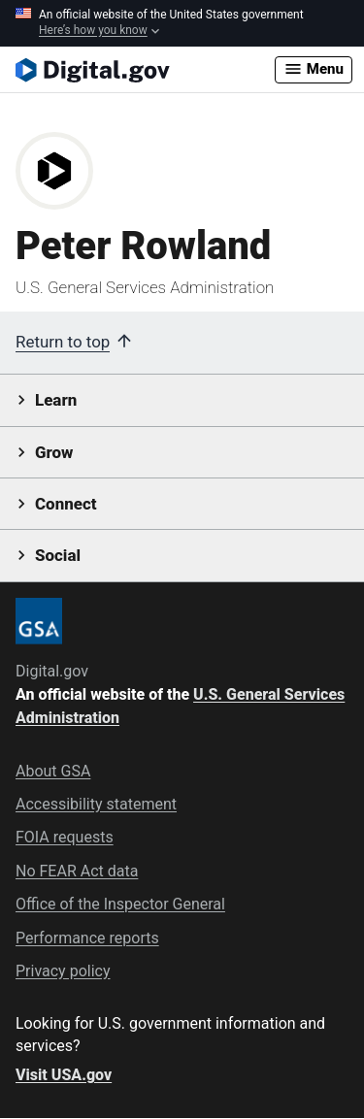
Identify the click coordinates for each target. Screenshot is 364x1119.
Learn (56, 400)
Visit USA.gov (64, 1075)
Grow (54, 452)
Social (58, 555)
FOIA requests (65, 837)
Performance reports (87, 938)
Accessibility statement (96, 804)
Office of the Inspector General (120, 904)
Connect (65, 503)
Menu (313, 69)
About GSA (53, 771)
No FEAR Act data (77, 871)
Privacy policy (63, 971)
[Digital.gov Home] (145, 69)
